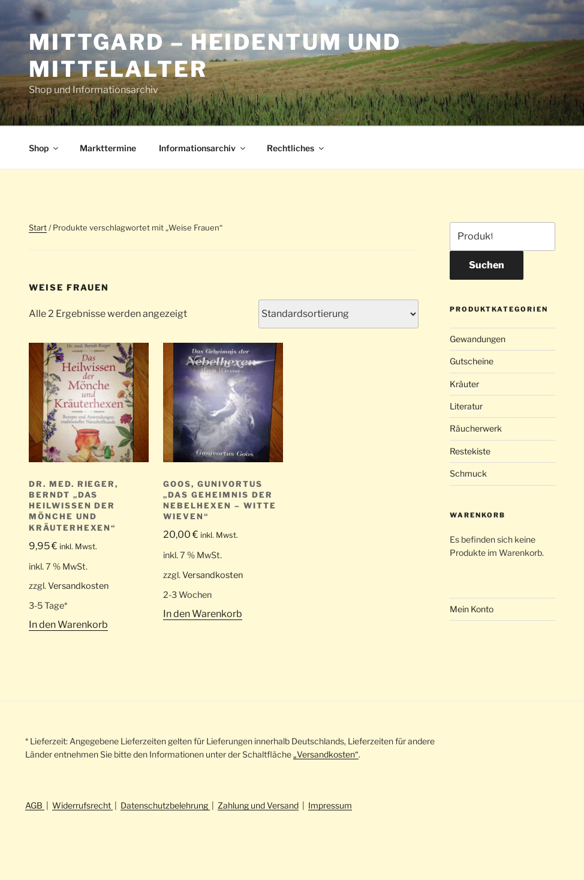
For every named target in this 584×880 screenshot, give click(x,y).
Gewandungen (477, 339)
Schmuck (468, 473)
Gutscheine (471, 361)
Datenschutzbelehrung (165, 805)
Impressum (330, 805)
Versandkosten (78, 585)
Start (38, 227)
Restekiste (470, 451)
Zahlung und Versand (258, 805)
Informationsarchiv (203, 148)
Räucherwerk (476, 428)
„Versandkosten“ (326, 754)
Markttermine (108, 148)
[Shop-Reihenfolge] (338, 314)
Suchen (486, 265)
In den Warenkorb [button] (68, 624)
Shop (44, 148)
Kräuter (464, 384)
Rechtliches (296, 148)
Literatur (466, 406)
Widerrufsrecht (82, 805)
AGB (34, 805)
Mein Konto (471, 609)
